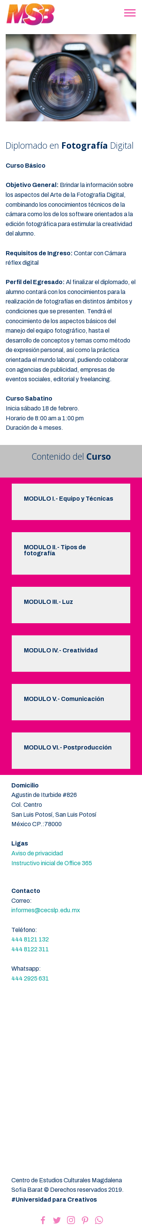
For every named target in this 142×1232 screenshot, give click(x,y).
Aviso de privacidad (37, 853)
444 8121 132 (30, 939)
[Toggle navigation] (130, 12)
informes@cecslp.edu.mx (45, 910)
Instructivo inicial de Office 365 (51, 863)
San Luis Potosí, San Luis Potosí (53, 814)
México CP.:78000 (36, 824)
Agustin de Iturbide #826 (44, 795)
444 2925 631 (30, 978)
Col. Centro (26, 804)
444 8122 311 (30, 949)
